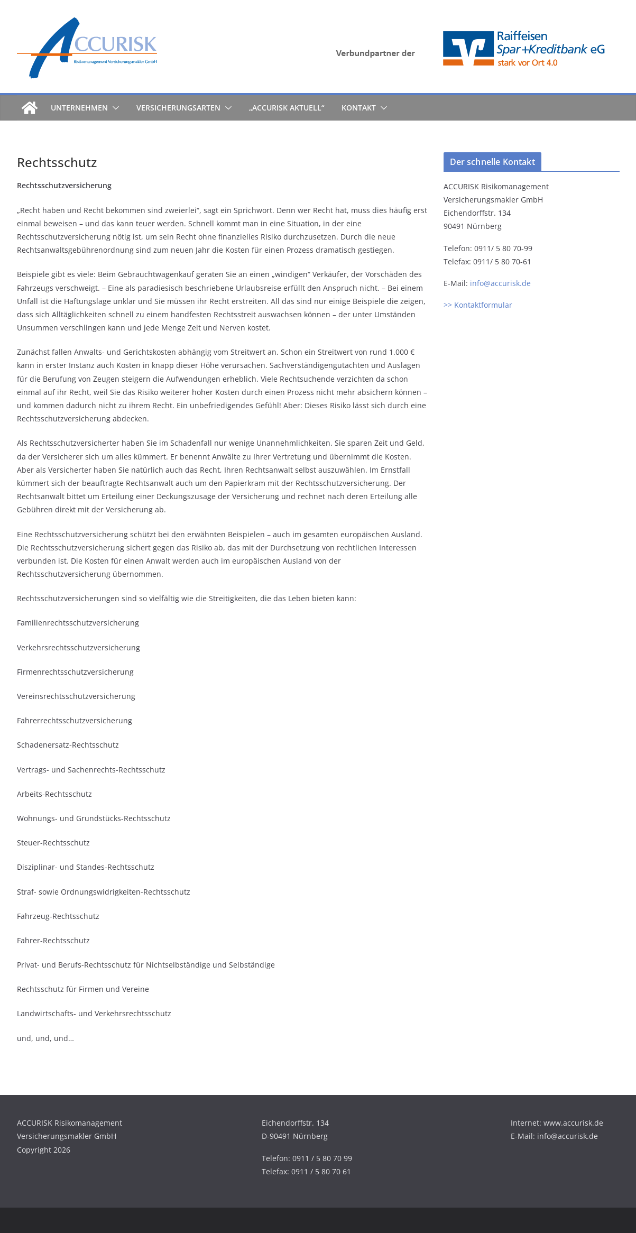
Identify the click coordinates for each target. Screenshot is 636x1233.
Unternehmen (79, 108)
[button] (113, 107)
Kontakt (359, 108)
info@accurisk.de (500, 283)
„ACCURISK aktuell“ (287, 108)
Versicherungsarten (178, 108)
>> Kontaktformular (478, 305)
